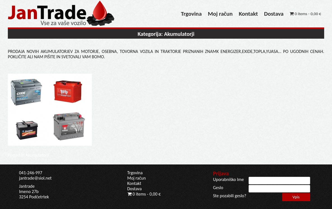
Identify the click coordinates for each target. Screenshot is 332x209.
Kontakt (248, 13)
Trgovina (191, 13)
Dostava (274, 13)
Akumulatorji (37, 155)
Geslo (218, 187)
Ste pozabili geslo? (229, 195)
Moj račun (220, 13)
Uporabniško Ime (228, 179)
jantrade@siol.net (35, 178)
